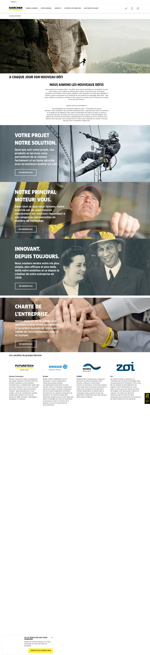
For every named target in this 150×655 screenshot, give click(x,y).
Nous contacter (47, 608)
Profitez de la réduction (41, 650)
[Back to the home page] (16, 8)
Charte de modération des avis (120, 610)
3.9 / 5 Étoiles (114, 569)
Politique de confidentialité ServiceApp (123, 603)
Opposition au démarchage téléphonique (123, 613)
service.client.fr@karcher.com (52, 626)
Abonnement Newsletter (84, 595)
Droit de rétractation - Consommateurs (21, 582)
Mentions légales (115, 595)
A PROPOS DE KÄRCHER (72, 8)
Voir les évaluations (116, 574)
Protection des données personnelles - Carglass (24, 584)
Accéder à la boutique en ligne (19, 564)
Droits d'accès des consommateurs (121, 608)
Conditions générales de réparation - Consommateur (20, 578)
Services (58, 8)
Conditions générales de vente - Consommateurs (19, 570)
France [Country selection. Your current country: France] (14, 2)
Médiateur (113, 597)
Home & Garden (32, 8)
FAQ (78, 597)
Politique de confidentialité (119, 600)
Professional (46, 8)
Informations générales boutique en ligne (22, 566)
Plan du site (80, 600)
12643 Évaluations (116, 571)
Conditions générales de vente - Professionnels (24, 574)
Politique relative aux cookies (119, 605)
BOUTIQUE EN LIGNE (91, 8)
